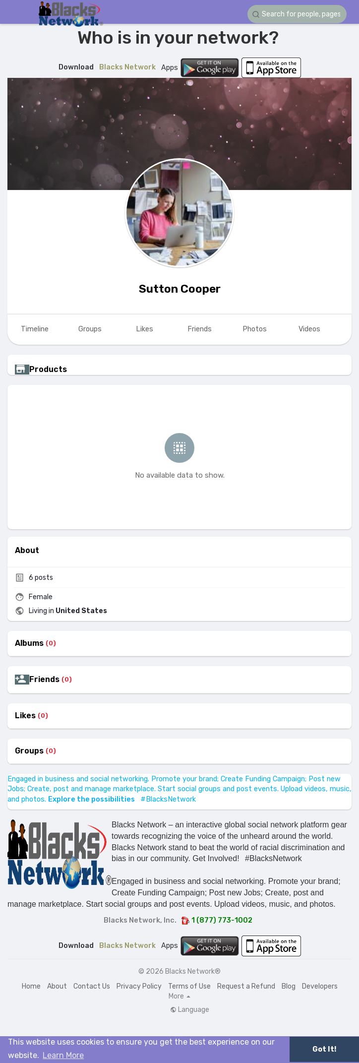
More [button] (179, 996)
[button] (297, 14)
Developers (320, 986)
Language (189, 1009)
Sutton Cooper (180, 289)
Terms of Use (189, 986)
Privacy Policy (139, 986)
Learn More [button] (63, 1055)
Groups (29, 751)
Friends (44, 680)
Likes (25, 716)
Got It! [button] (324, 1049)
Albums (29, 643)
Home (31, 986)
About (57, 986)
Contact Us (91, 986)
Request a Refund (246, 986)
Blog (289, 986)
